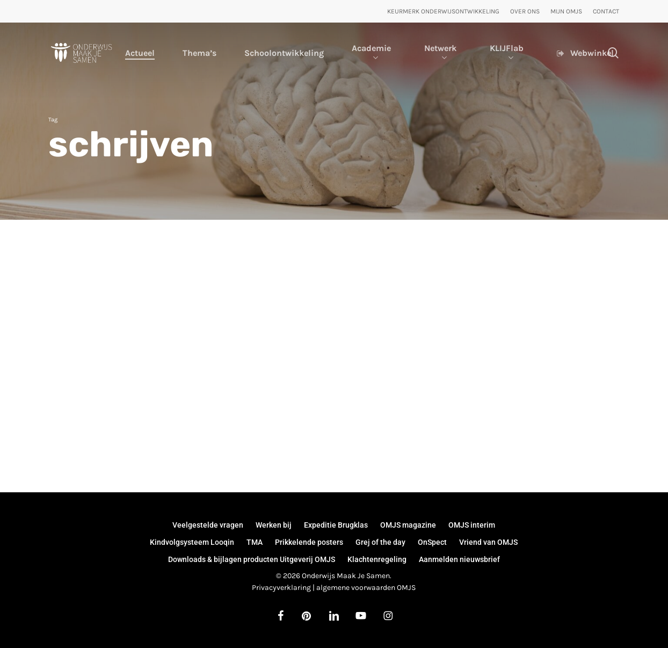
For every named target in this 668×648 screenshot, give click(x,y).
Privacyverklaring (281, 587)
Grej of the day (380, 542)
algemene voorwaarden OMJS (366, 587)
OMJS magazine (408, 525)
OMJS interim (471, 525)
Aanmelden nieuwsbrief (459, 559)
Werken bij (274, 525)
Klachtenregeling (376, 559)
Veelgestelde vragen (207, 525)
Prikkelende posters (309, 542)
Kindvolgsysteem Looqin (192, 542)
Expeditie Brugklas (336, 525)
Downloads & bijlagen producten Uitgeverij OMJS (251, 559)
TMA (254, 542)
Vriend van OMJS (488, 542)
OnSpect (432, 542)
